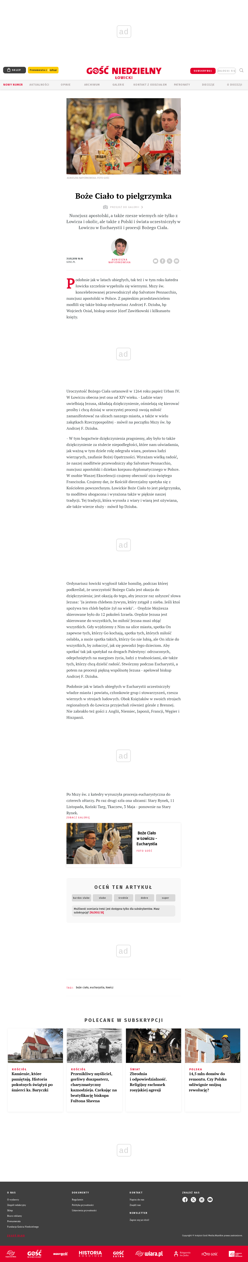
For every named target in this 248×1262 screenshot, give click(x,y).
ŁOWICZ (109, 987)
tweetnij (170, 260)
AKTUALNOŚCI (39, 84)
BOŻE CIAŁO (82, 987)
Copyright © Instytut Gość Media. (198, 1235)
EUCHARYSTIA (97, 987)
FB (163, 260)
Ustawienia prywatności (84, 1210)
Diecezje (208, 84)
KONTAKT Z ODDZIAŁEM (150, 84)
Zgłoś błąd (16, 1235)
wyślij (177, 260)
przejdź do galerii (123, 207)
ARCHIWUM (92, 84)
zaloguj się (227, 71)
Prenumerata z (43, 70)
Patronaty (182, 84)
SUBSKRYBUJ (203, 71)
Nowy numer (13, 84)
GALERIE (118, 84)
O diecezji (234, 84)
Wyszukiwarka (241, 70)
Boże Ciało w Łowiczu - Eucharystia (146, 838)
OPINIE (66, 84)
